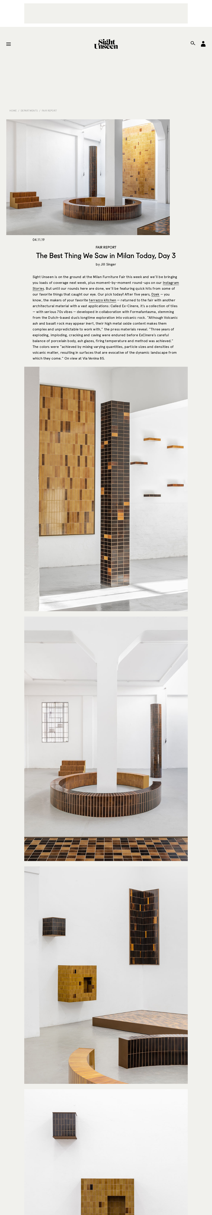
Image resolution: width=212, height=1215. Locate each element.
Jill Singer (108, 264)
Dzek (155, 294)
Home (13, 110)
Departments (29, 110)
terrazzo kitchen (102, 300)
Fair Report (49, 110)
